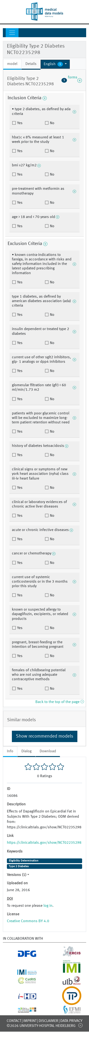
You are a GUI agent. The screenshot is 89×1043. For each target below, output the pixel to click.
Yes (19, 123)
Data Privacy (71, 1021)
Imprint (30, 1021)
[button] (55, 64)
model (12, 64)
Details (31, 64)
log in (47, 906)
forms (71, 80)
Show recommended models (44, 736)
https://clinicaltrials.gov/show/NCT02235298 (44, 843)
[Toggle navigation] (12, 32)
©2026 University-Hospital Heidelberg (41, 1026)
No (51, 123)
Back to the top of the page (59, 702)
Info (10, 751)
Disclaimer (48, 1021)
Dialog (26, 751)
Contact (14, 1021)
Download (48, 751)
